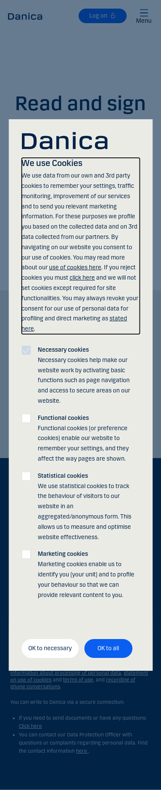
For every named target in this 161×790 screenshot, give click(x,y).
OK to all (108, 648)
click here (82, 277)
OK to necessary (50, 648)
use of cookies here (75, 267)
